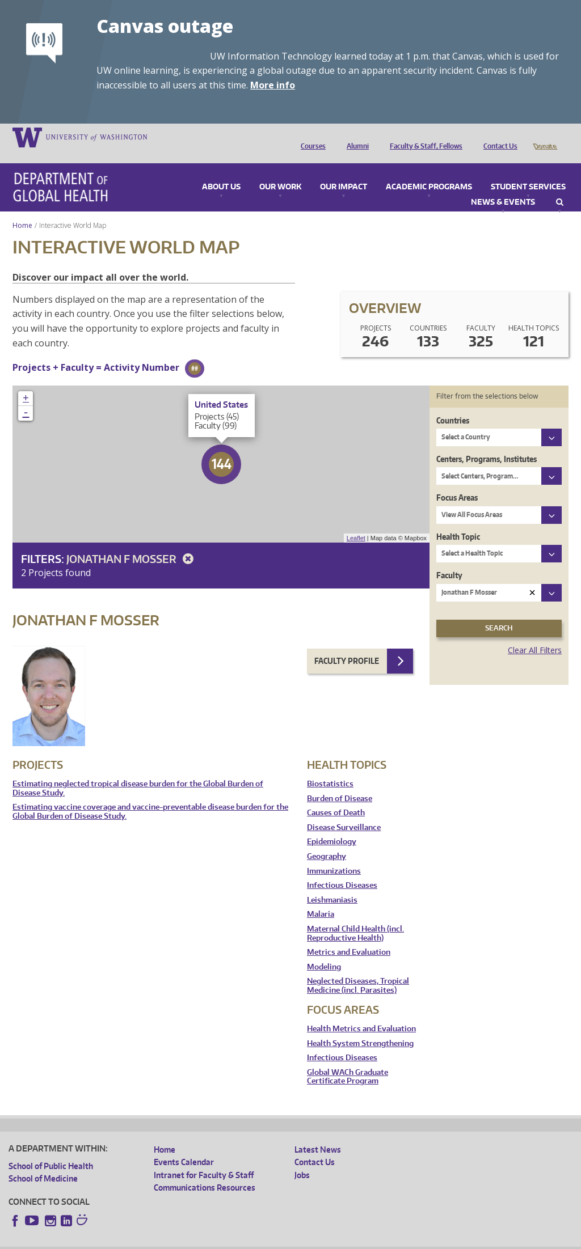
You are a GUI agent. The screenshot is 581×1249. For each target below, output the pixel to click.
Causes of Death (336, 797)
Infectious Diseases (342, 869)
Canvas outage (164, 26)
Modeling (324, 951)
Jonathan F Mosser (131, 542)
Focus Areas (457, 481)
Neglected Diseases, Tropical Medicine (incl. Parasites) (358, 970)
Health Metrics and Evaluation (361, 1013)
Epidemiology (331, 826)
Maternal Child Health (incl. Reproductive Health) (355, 917)
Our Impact (343, 171)
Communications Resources (204, 1171)
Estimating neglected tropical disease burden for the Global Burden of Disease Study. (137, 772)
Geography (326, 840)
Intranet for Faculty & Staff (204, 1159)
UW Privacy (159, 1240)
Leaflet (356, 522)
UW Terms (205, 1240)
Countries (452, 404)
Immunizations (334, 855)
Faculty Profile (346, 645)
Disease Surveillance (344, 811)
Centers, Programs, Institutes (486, 443)
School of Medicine (43, 1162)
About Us (221, 171)
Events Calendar (184, 1146)
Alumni (355, 136)
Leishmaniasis (332, 884)
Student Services (528, 171)
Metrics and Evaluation (348, 936)
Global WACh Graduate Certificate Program (347, 1061)
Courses (310, 136)
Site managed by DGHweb (272, 1240)
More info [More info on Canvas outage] (272, 85)
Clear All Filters (535, 634)
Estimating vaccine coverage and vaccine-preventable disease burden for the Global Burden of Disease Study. (150, 796)
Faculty (449, 559)
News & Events (503, 186)
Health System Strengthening (360, 1027)
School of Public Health (51, 1150)
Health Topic (458, 521)
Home (22, 209)
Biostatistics (330, 768)
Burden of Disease (339, 782)
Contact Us (498, 136)
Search (560, 186)
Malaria (320, 898)
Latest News (317, 1133)
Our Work (280, 171)
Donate (544, 136)
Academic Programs (429, 171)
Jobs (302, 1159)
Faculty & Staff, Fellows (423, 136)
